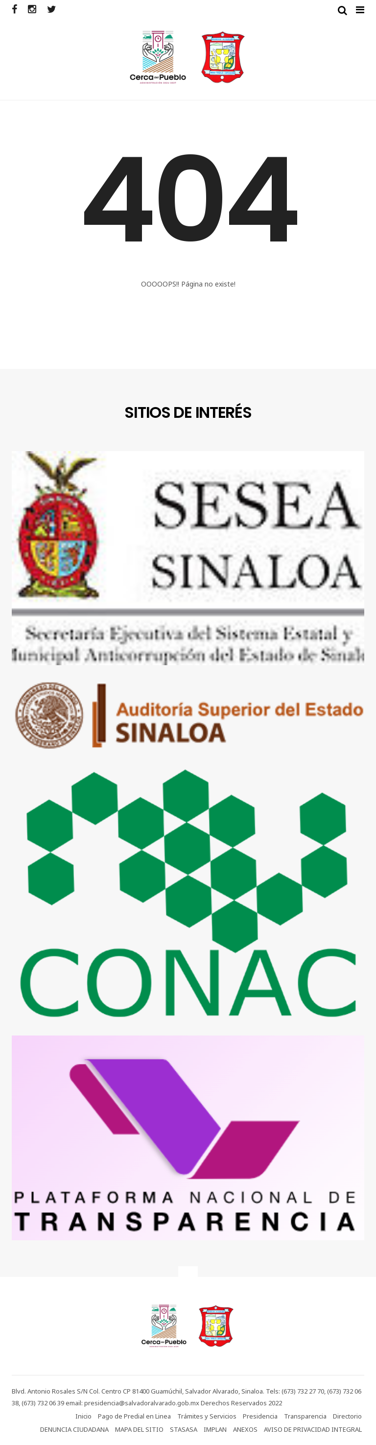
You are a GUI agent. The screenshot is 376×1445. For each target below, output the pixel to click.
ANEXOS (245, 1429)
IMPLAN (215, 1429)
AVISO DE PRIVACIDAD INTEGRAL (313, 1429)
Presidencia (260, 1416)
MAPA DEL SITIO (139, 1429)
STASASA (183, 1429)
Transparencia (305, 1416)
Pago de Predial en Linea (134, 1416)
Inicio (83, 1416)
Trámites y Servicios (206, 1416)
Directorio (347, 1416)
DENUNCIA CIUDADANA (74, 1429)
